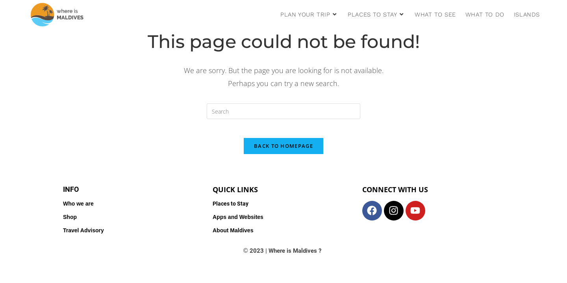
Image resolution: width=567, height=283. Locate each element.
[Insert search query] (283, 111)
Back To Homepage (283, 150)
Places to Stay (230, 209)
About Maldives (233, 235)
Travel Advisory (83, 235)
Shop (70, 222)
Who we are (78, 209)
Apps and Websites (238, 222)
